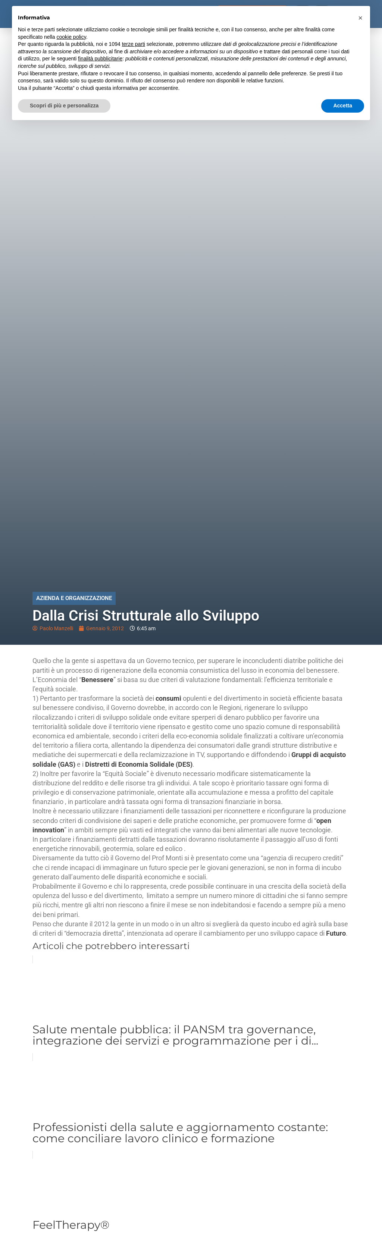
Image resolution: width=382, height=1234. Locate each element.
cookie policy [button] (71, 37)
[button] (360, 18)
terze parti (133, 44)
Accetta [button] (342, 106)
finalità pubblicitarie (100, 59)
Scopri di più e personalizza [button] (64, 106)
